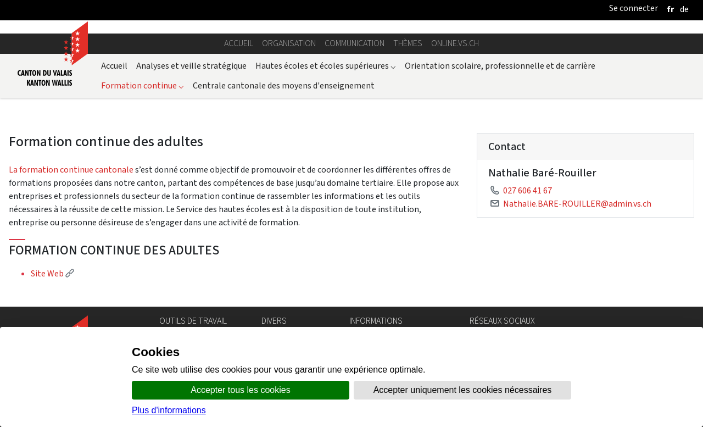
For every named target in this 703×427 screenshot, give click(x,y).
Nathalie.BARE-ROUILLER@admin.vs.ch (577, 203)
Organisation (289, 43)
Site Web (52, 273)
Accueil (238, 43)
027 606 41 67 (527, 190)
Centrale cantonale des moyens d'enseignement (284, 85)
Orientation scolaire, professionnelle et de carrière (500, 65)
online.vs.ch (455, 43)
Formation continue (142, 85)
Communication (354, 43)
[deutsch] (684, 9)
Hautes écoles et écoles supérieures (325, 65)
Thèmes (407, 43)
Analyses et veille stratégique (191, 65)
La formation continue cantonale (71, 169)
